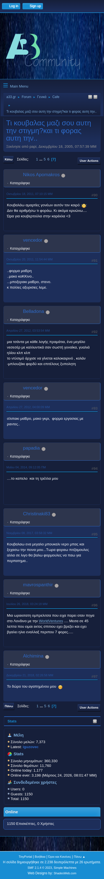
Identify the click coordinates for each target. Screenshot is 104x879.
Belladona (33, 311)
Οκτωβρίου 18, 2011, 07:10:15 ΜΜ (29, 194)
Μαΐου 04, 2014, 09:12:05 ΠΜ (26, 467)
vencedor (32, 240)
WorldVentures (51, 621)
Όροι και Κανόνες (59, 856)
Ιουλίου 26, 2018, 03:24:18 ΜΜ (26, 604)
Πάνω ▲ (79, 856)
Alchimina (33, 656)
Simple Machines (65, 867)
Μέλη (19, 735)
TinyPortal (25, 856)
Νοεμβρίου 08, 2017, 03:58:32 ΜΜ (29, 533)
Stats (12, 721)
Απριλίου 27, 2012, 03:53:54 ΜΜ (28, 330)
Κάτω (8, 159)
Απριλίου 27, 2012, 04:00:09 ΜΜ (28, 407)
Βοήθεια (40, 856)
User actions (89, 160)
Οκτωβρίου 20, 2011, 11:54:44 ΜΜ (29, 259)
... (41, 159)
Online (11, 812)
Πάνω (9, 706)
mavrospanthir (38, 584)
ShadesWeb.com (65, 873)
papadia (31, 448)
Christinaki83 (36, 513)
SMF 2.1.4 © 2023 (39, 867)
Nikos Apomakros (41, 174)
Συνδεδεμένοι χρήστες (35, 782)
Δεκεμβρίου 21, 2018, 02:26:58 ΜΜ (29, 675)
